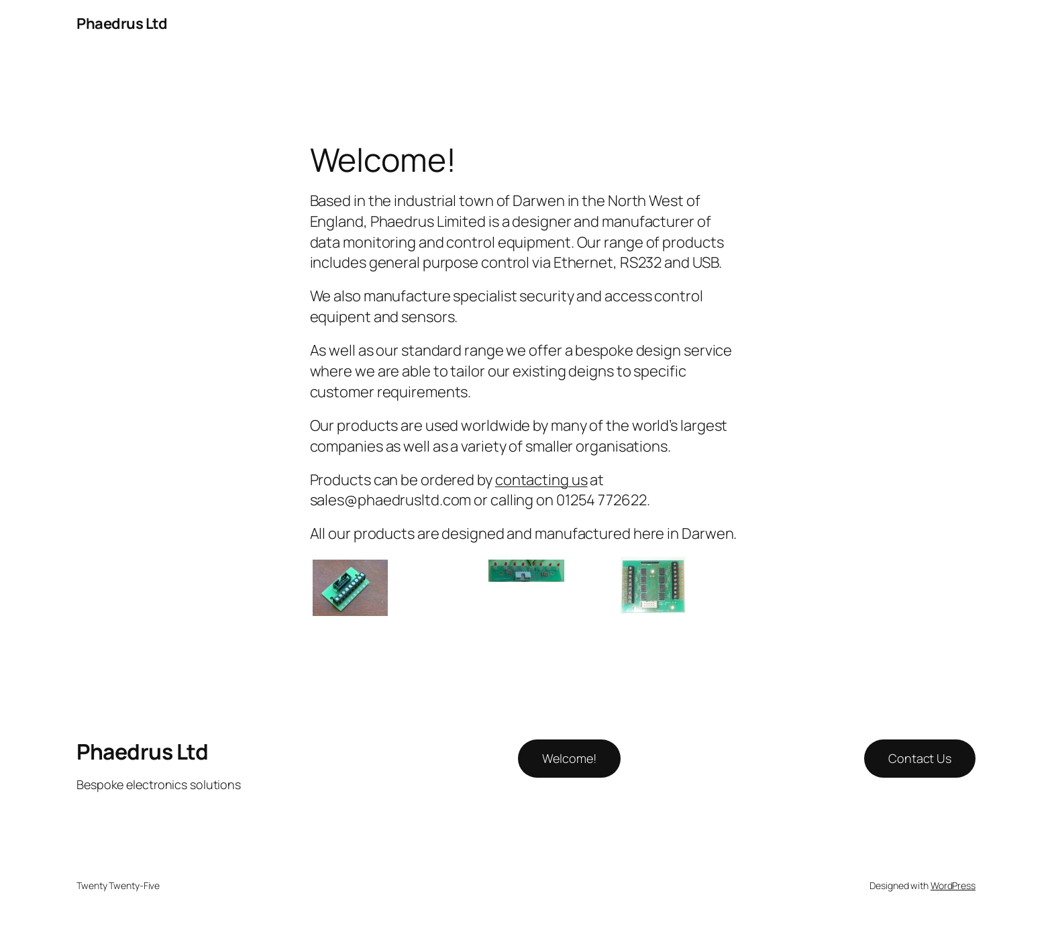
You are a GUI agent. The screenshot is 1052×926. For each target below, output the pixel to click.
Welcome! (569, 758)
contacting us (541, 480)
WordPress (953, 885)
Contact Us (919, 758)
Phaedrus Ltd (121, 23)
